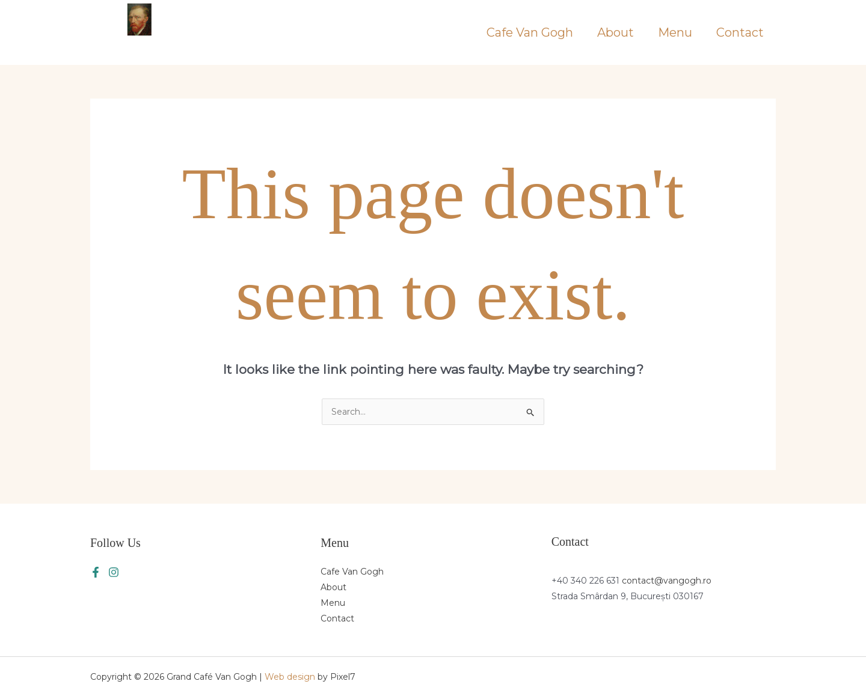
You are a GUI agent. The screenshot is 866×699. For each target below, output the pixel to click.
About (615, 32)
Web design (290, 676)
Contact (740, 32)
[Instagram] (113, 572)
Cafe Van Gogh (530, 32)
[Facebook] (95, 572)
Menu (675, 32)
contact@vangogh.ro (666, 580)
